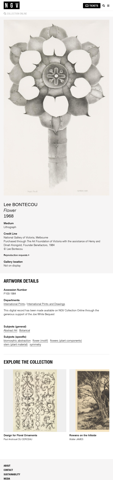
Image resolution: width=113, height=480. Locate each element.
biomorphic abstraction (17, 340)
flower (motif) (40, 340)
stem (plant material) (16, 344)
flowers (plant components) (66, 340)
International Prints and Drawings (46, 304)
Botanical (24, 330)
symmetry (35, 344)
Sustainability (12, 474)
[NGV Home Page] (12, 5)
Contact (8, 470)
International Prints (14, 304)
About (7, 466)
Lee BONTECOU (21, 204)
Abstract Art (10, 330)
